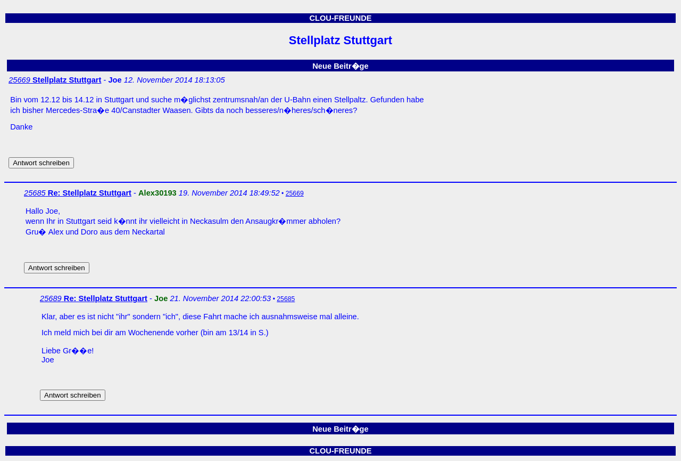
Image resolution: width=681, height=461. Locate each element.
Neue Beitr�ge (340, 66)
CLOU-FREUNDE (340, 18)
